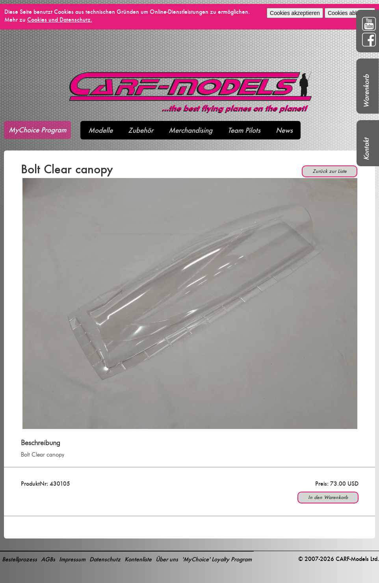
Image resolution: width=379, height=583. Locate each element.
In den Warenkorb (328, 497)
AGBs (48, 559)
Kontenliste (138, 559)
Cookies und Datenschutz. (59, 19)
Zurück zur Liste (329, 171)
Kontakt (366, 149)
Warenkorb (366, 91)
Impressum (72, 559)
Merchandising (190, 130)
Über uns (167, 559)
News (284, 130)
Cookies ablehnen (350, 13)
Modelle (100, 130)
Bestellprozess (19, 559)
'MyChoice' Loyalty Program (217, 559)
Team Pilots (244, 130)
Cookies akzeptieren (295, 13)
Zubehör (140, 130)
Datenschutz (105, 559)
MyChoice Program (37, 129)
